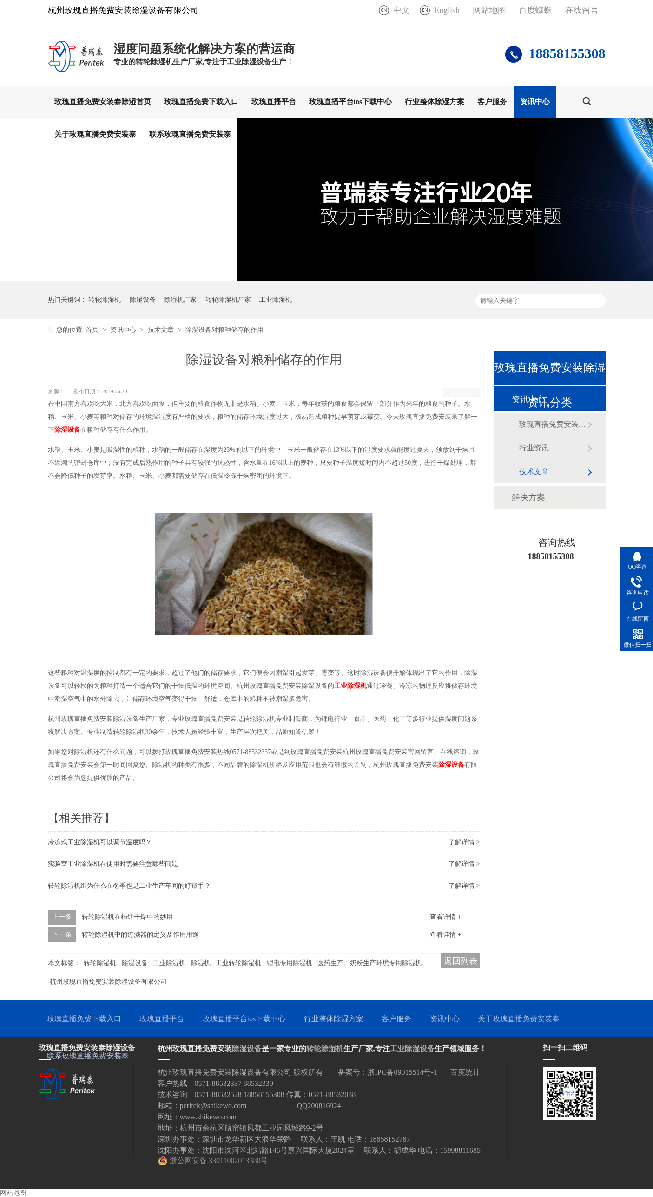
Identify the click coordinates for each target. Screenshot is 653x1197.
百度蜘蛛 (535, 10)
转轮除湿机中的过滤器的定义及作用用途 (140, 934)
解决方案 (528, 497)
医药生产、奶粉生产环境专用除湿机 (369, 962)
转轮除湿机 (104, 299)
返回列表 (461, 392)
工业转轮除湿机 (238, 962)
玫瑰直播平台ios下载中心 (350, 102)
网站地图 (489, 10)
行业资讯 (534, 448)
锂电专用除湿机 (289, 962)
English (447, 10)
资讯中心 (535, 102)
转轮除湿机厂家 (228, 299)
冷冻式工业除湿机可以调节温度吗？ (100, 842)
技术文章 (162, 329)
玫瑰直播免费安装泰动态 (553, 424)
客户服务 (492, 102)
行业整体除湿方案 (434, 102)
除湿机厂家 (180, 299)
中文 (401, 10)
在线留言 (582, 10)
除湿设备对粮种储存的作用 (224, 329)
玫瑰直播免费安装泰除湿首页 (102, 102)
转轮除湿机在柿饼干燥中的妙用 (127, 916)
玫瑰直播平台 (273, 102)
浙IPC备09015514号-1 (402, 1072)
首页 (93, 329)
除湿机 (201, 962)
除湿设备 (143, 299)
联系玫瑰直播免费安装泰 (190, 134)
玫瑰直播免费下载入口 (201, 102)
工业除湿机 (275, 299)
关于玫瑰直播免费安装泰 (95, 134)
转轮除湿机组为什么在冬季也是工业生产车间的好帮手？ (129, 885)
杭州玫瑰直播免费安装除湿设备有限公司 (108, 981)
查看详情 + (445, 916)
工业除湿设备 (412, 1048)
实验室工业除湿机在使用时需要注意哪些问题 (113, 863)
